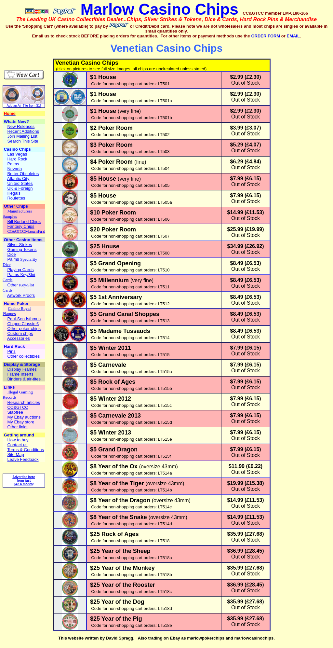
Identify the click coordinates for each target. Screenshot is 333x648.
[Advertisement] (41, 48)
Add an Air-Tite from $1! (24, 105)
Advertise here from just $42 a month (23, 480)
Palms (13, 259)
